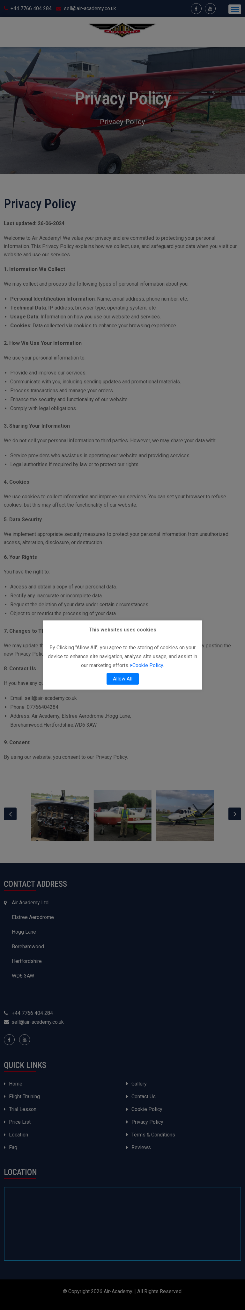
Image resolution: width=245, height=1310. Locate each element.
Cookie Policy (146, 665)
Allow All (122, 679)
